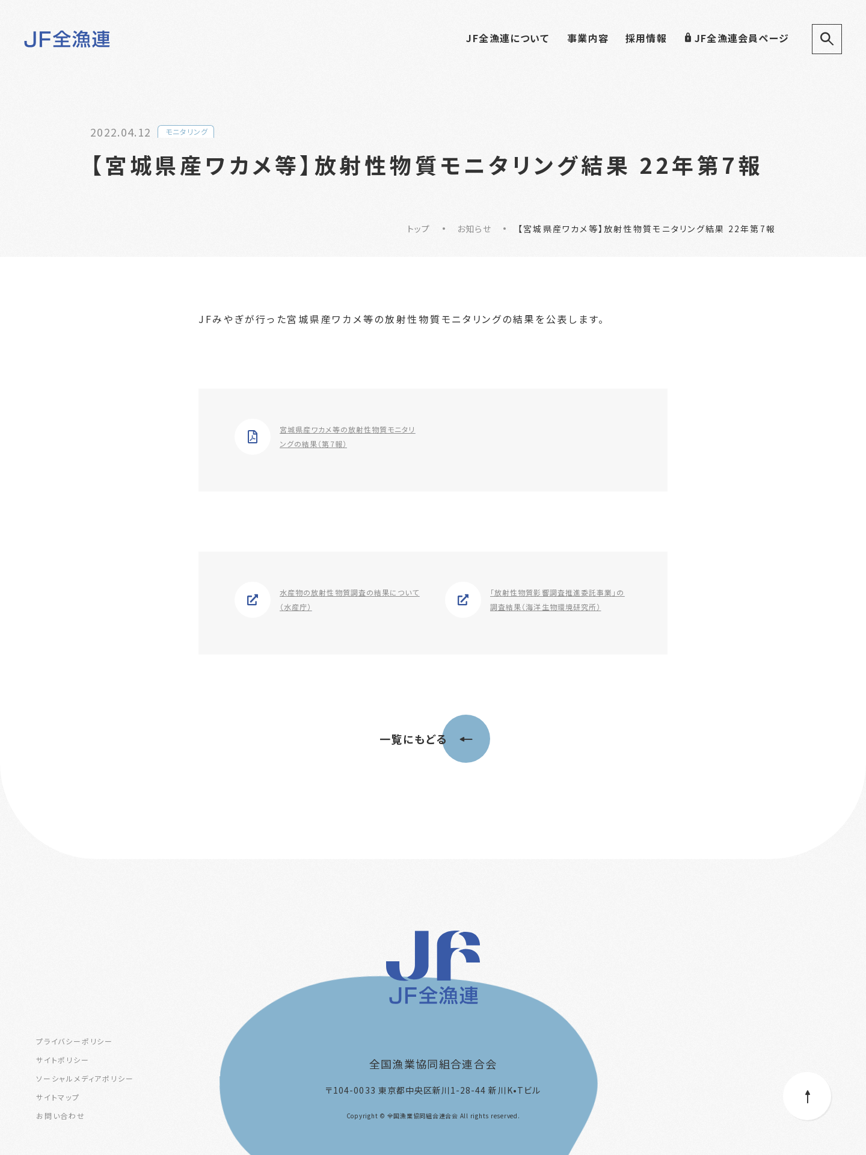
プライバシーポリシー (74, 1041)
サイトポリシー (63, 1060)
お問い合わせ (60, 1115)
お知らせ (474, 229)
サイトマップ (58, 1097)
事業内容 (588, 38)
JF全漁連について (507, 38)
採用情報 (646, 38)
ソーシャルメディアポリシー (85, 1078)
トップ (419, 229)
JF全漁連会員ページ (736, 38)
